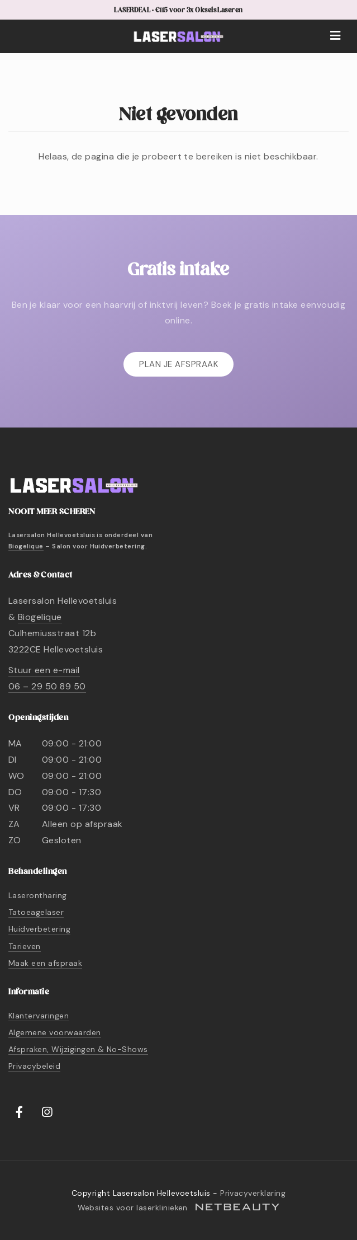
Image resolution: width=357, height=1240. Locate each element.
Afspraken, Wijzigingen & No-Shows (78, 1049)
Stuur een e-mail (44, 670)
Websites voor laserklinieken (179, 1208)
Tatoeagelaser (36, 912)
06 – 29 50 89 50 (47, 686)
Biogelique (26, 546)
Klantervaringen (38, 1016)
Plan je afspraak (178, 364)
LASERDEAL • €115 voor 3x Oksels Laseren (178, 10)
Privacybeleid (34, 1066)
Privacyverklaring (252, 1193)
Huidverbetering (39, 929)
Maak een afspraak (45, 963)
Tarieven (24, 946)
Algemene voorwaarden (54, 1032)
